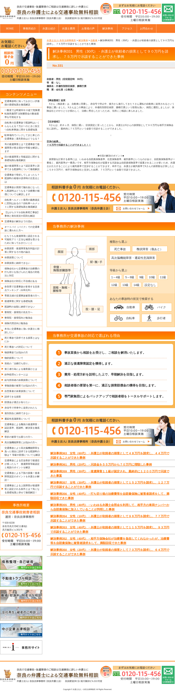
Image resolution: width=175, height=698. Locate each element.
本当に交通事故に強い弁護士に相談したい (22, 331)
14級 (136, 285)
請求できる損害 (13, 396)
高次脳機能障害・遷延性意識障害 (133, 257)
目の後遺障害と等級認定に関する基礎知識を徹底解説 (22, 158)
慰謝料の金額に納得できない (20, 306)
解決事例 (107, 28)
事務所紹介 (29, 28)
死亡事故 (120, 249)
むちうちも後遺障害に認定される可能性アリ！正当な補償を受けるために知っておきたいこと (22, 239)
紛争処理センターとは (16, 374)
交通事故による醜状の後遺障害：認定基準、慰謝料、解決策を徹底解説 (22, 428)
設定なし (150, 285)
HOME (10, 28)
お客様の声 (88, 28)
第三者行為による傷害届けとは (21, 369)
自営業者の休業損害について (20, 391)
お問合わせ (146, 28)
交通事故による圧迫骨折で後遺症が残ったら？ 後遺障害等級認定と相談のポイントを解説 (22, 464)
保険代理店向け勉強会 (16, 323)
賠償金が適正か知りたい (17, 402)
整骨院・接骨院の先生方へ (19, 312)
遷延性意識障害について (17, 419)
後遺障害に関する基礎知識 (19, 301)
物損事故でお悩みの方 (16, 352)
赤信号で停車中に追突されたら (21, 408)
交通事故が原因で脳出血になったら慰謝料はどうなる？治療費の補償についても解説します (22, 191)
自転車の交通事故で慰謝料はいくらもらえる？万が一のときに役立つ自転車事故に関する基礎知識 (22, 126)
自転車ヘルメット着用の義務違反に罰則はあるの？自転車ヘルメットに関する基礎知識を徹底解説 (22, 203)
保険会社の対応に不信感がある (21, 281)
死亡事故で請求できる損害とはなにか (22, 340)
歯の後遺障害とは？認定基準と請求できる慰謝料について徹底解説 (22, 167)
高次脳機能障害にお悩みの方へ (21, 442)
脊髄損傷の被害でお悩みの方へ (21, 385)
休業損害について (14, 257)
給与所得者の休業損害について (21, 380)
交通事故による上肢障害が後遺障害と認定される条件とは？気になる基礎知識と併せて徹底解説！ (22, 489)
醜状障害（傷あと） (150, 249)
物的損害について (14, 358)
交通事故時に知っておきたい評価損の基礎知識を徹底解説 (22, 103)
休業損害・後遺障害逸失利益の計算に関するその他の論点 (22, 250)
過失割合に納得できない (17, 413)
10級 (152, 277)
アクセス (127, 28)
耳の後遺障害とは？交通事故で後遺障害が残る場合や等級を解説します (22, 147)
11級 (163, 277)
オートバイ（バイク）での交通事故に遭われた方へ (22, 229)
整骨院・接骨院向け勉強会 (19, 318)
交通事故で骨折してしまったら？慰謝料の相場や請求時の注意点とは (22, 178)
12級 (114, 285)
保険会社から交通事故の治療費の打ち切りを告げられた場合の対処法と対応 (22, 272)
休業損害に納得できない (17, 263)
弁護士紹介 (49, 28)
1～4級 (115, 277)
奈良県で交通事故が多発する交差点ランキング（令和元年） (22, 288)
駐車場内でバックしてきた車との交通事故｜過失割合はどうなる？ (22, 137)
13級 (125, 285)
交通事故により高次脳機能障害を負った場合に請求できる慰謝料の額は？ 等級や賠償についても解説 (22, 451)
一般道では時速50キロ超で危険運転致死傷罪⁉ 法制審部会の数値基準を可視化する (22, 113)
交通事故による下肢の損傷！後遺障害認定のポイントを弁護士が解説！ (22, 476)
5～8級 (129, 277)
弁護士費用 (68, 28)
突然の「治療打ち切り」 (17, 363)
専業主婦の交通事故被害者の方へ (22, 295)
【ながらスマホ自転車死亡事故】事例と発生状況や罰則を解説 (22, 214)
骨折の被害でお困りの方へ (19, 437)
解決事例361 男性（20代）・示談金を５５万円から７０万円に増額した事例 (101, 464)
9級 (141, 277)
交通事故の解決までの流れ (19, 221)
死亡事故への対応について (19, 347)
